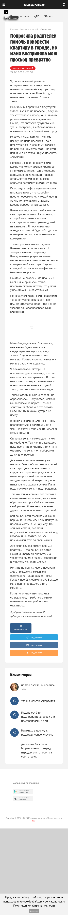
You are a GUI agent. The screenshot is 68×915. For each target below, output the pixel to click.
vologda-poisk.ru (34, 5)
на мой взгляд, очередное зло (38, 687)
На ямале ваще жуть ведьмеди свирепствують (37, 732)
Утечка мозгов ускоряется (38, 701)
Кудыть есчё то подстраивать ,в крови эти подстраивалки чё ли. (38, 717)
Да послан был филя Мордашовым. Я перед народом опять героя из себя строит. (36, 750)
